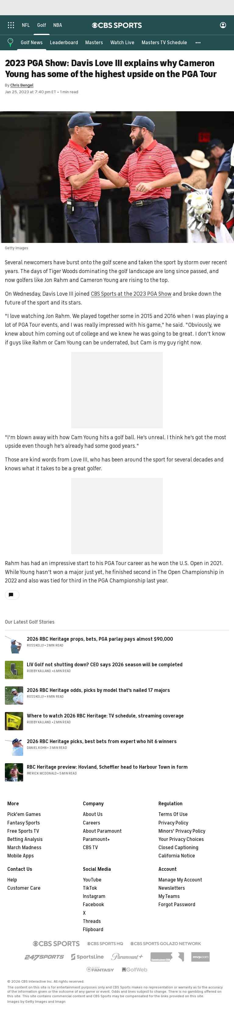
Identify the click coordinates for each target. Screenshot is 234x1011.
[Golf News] (31, 42)
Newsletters (171, 888)
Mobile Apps (20, 856)
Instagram (94, 896)
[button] (198, 42)
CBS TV (90, 848)
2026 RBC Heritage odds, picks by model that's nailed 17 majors (98, 690)
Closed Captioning (178, 848)
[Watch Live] (122, 42)
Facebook (93, 905)
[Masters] (94, 42)
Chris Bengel (22, 85)
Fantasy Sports (23, 823)
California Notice (176, 856)
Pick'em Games (24, 814)
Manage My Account (180, 880)
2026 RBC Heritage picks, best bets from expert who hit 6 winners (102, 742)
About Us (93, 814)
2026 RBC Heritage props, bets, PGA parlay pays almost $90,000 (100, 639)
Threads (92, 921)
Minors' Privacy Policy (181, 831)
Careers (91, 823)
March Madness (24, 848)
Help (12, 880)
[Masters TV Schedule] (164, 42)
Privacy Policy (173, 823)
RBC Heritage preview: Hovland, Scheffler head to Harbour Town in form (107, 767)
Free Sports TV (23, 831)
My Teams (169, 896)
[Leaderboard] (64, 42)
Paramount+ (96, 839)
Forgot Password (176, 905)
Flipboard (93, 930)
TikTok (90, 888)
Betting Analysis (25, 839)
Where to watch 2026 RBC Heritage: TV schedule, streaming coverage (105, 716)
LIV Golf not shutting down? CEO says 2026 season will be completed (105, 665)
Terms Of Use (173, 814)
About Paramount (102, 831)
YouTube (92, 880)
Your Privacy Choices (181, 839)
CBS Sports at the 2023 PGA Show (131, 293)
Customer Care (24, 888)
